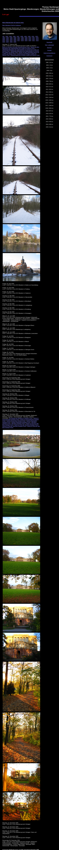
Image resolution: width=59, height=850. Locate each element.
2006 (15, 39)
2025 (11, 41)
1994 (7, 37)
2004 (7, 39)
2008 (22, 39)
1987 (18, 36)
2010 (29, 39)
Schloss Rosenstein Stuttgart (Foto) (16, 420)
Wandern (49, 47)
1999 (26, 37)
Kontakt (49, 50)
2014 (7, 40)
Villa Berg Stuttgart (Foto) (18, 423)
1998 (22, 37)
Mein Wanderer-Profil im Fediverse (11, 25)
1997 (18, 37)
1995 (11, 37)
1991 (33, 36)
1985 (10, 36)
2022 (37, 40)
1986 (14, 36)
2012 (37, 39)
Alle (3, 36)
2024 (7, 41)
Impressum (49, 55)
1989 (25, 36)
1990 (29, 36)
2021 (33, 40)
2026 (15, 41)
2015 (11, 40)
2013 (3, 40)
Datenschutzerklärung (49, 53)
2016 (15, 40)
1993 (3, 37)
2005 (11, 39)
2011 (33, 39)
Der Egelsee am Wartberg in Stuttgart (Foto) (20, 418)
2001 (33, 37)
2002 (37, 37)
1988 (21, 36)
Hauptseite (49, 42)
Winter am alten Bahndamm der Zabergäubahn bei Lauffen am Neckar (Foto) (20, 47)
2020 (29, 40)
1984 (6, 36)
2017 (18, 40)
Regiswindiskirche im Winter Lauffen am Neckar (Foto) (25, 55)
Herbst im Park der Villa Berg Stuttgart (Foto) (26, 425)
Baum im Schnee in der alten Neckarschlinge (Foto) (16, 47)
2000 (29, 37)
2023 (3, 41)
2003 (3, 39)
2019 (26, 40)
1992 (36, 36)
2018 (22, 40)
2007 (18, 39)
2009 (26, 39)
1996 (15, 37)
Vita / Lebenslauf (49, 45)
